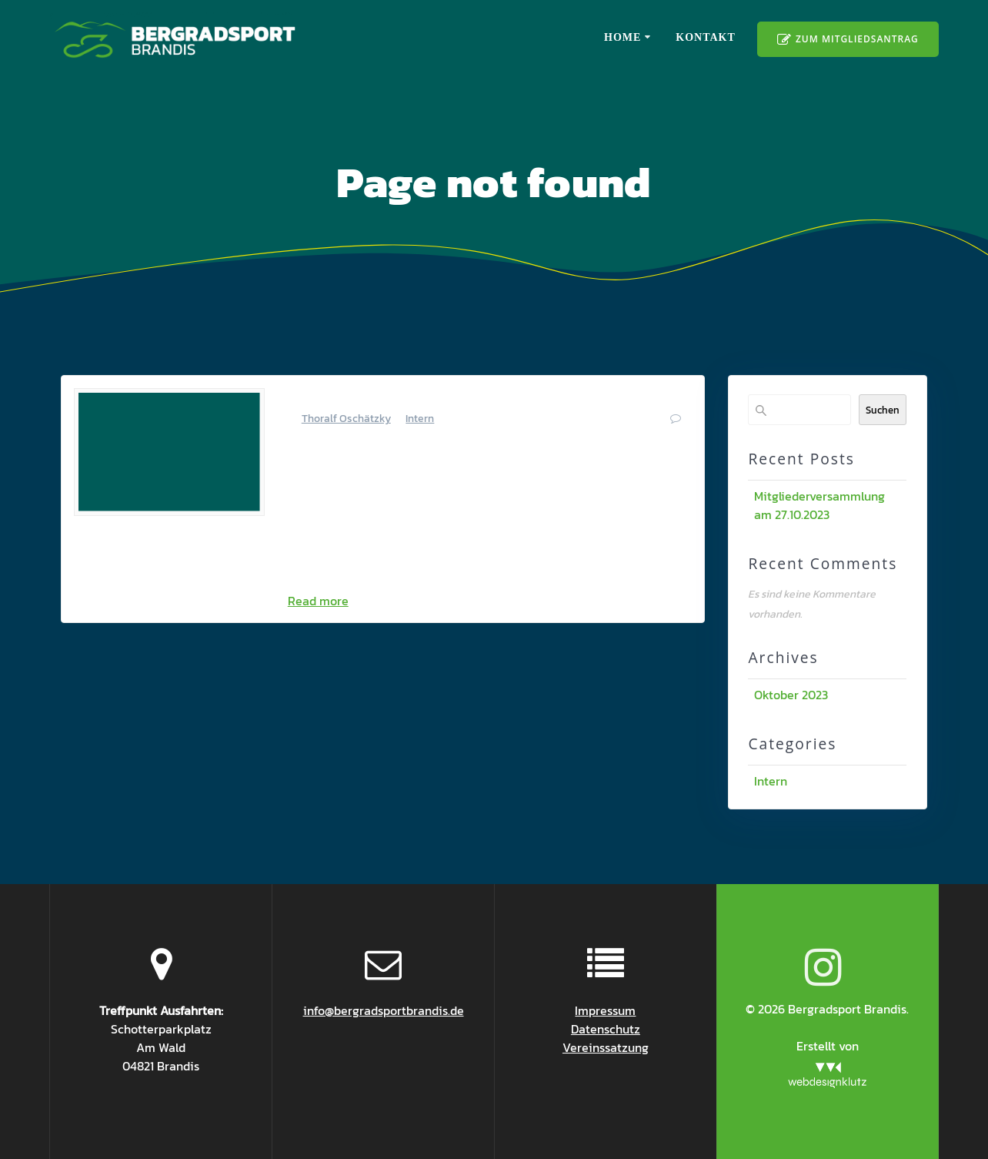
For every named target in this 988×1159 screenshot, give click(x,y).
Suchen (883, 409)
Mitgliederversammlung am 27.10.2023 (455, 397)
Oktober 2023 (791, 694)
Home (622, 37)
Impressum (605, 1010)
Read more (318, 600)
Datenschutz (605, 1029)
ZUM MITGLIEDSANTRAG (847, 39)
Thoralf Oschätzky (346, 418)
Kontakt (706, 37)
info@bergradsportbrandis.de (383, 1010)
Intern (420, 418)
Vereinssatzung (605, 1047)
